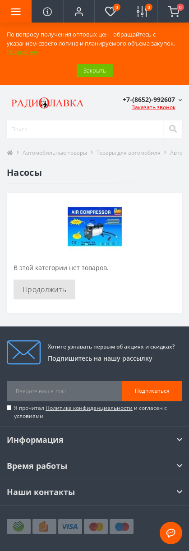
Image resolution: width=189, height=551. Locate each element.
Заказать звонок (153, 107)
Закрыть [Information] (94, 70)
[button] (79, 11)
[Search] (172, 129)
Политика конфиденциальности (89, 408)
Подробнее (22, 52)
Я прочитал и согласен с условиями (90, 412)
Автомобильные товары (55, 152)
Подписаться (152, 391)
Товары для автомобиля (129, 152)
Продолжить (44, 289)
